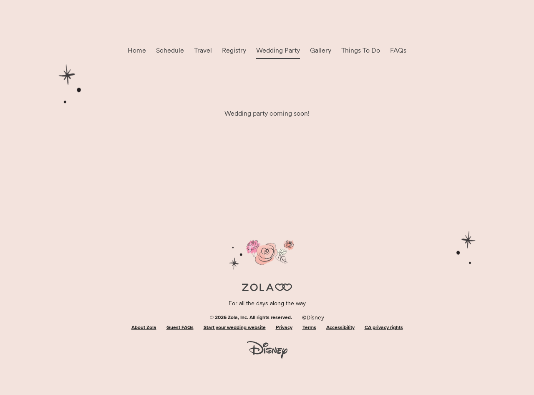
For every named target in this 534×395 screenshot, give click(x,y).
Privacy (284, 327)
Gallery (320, 50)
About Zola (143, 327)
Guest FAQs (180, 327)
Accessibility (340, 327)
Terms (309, 327)
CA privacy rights (384, 327)
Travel (203, 50)
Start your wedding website (235, 327)
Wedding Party (278, 50)
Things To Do (360, 50)
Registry (234, 50)
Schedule (170, 50)
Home (137, 50)
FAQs (398, 50)
